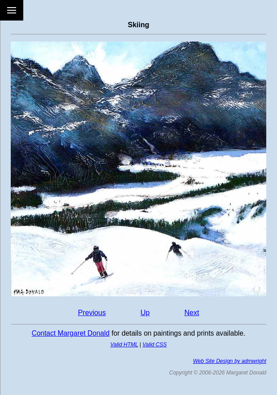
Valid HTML (124, 344)
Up (145, 312)
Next (191, 312)
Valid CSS (154, 344)
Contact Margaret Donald (71, 333)
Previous (92, 312)
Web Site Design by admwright (229, 361)
